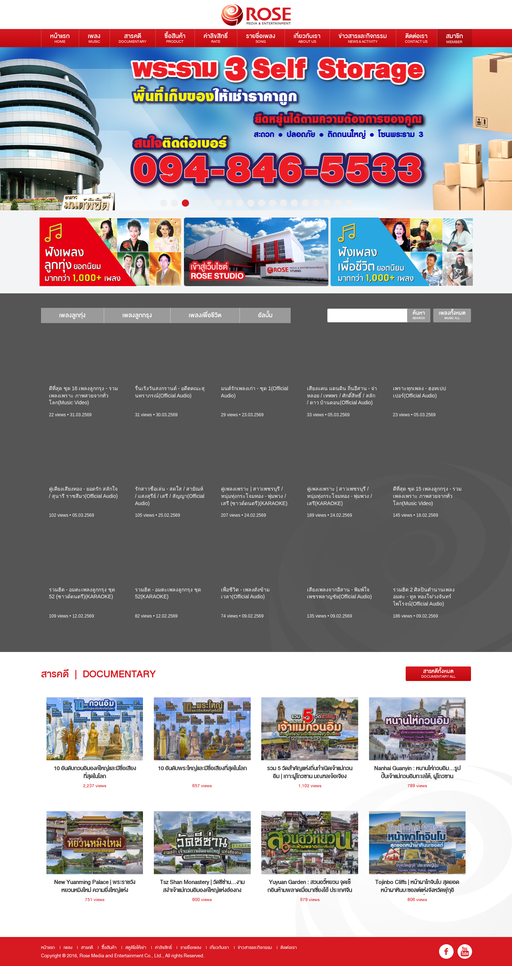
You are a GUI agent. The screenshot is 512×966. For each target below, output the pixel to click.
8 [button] (239, 203)
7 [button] (229, 203)
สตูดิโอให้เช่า (135, 947)
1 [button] (163, 203)
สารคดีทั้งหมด (438, 673)
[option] (256, 128)
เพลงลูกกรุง (137, 315)
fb (446, 951)
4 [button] (196, 203)
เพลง (94, 38)
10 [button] (261, 203)
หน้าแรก (60, 38)
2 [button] (174, 203)
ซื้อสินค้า (174, 38)
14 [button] (305, 203)
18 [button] (348, 203)
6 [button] (218, 203)
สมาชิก (454, 38)
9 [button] (250, 203)
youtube (465, 951)
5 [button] (207, 203)
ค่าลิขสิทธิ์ (216, 38)
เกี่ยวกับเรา (307, 38)
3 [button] (185, 203)
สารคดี (132, 38)
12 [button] (283, 203)
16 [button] (327, 203)
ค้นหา (419, 315)
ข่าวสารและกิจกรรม (363, 38)
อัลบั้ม (265, 315)
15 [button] (316, 203)
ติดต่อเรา (416, 38)
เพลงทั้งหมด (452, 315)
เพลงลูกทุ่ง (72, 315)
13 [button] (294, 203)
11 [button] (272, 203)
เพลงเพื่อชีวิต (205, 315)
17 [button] (337, 203)
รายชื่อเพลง (260, 38)
